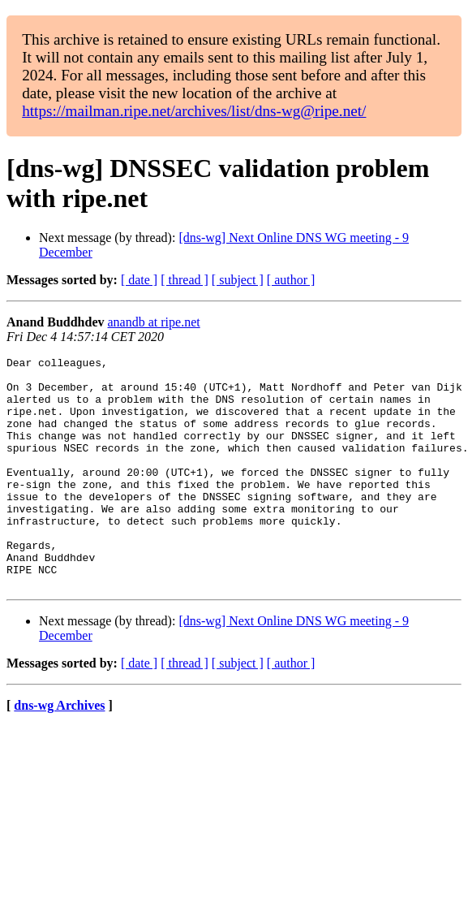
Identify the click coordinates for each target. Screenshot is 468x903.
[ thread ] (184, 280)
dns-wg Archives (59, 751)
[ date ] (139, 280)
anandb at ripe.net (154, 322)
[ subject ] (238, 280)
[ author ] (291, 280)
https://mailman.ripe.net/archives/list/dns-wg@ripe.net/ (194, 110)
